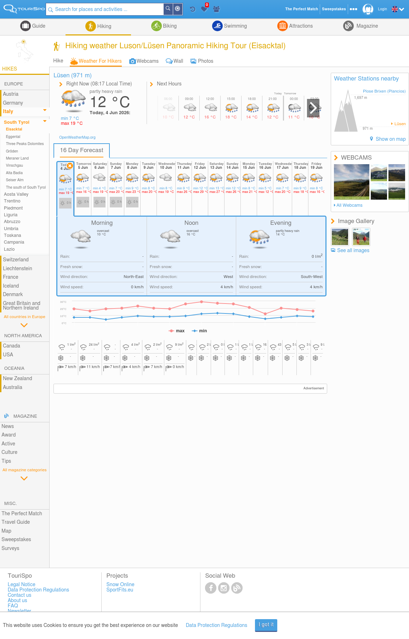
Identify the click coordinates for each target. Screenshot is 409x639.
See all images (353, 250)
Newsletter (20, 611)
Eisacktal (14, 129)
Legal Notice (21, 584)
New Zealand (17, 378)
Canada (11, 346)
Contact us (20, 595)
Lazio (9, 249)
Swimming (235, 26)
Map (6, 531)
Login (382, 9)
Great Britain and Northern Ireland (21, 306)
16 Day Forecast (81, 150)
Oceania (14, 368)
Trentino (12, 201)
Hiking (103, 26)
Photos (205, 61)
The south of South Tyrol (26, 187)
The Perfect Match (21, 513)
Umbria (11, 229)
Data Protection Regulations (217, 625)
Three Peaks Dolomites (25, 144)
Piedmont (13, 208)
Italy (8, 111)
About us (17, 600)
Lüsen (399, 124)
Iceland (11, 286)
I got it (266, 624)
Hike (58, 61)
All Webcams (349, 205)
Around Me (183, 10)
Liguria (10, 215)
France (10, 277)
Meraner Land (17, 158)
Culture (9, 452)
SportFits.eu (120, 590)
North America (23, 336)
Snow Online (121, 584)
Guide (38, 26)
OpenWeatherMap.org (77, 137)
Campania (14, 242)
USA (8, 354)
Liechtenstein (17, 268)
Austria (10, 94)
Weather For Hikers (100, 61)
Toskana (12, 235)
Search (174, 9)
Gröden (12, 151)
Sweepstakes (16, 539)
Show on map (390, 139)
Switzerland (16, 259)
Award (8, 435)
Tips (6, 461)
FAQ (13, 606)
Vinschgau (14, 165)
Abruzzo (12, 222)
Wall (178, 61)
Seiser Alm (15, 180)
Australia (12, 387)
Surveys (10, 548)
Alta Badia (14, 173)
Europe (13, 84)
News (7, 426)
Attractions (300, 26)
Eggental (13, 137)
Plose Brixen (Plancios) (384, 91)
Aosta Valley (16, 194)
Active (8, 443)
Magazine (366, 26)
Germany (13, 103)
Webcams (148, 61)
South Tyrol (16, 122)
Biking (169, 26)
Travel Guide (15, 522)
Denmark (13, 294)
